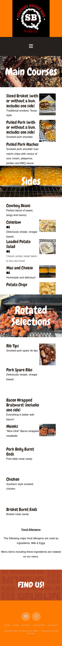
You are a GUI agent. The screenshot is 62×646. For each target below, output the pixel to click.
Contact (53, 625)
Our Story (39, 625)
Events (26, 625)
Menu (16, 625)
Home (7, 625)
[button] (31, 46)
